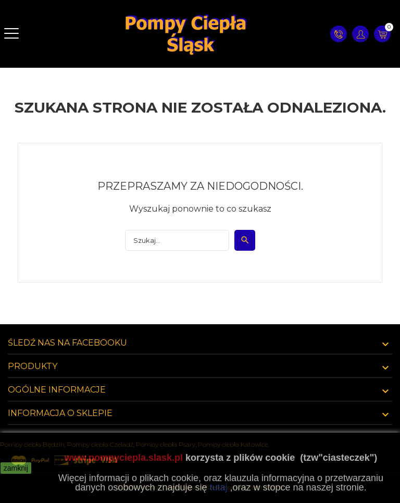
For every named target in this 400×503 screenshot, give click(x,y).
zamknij (16, 468)
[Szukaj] (177, 240)
